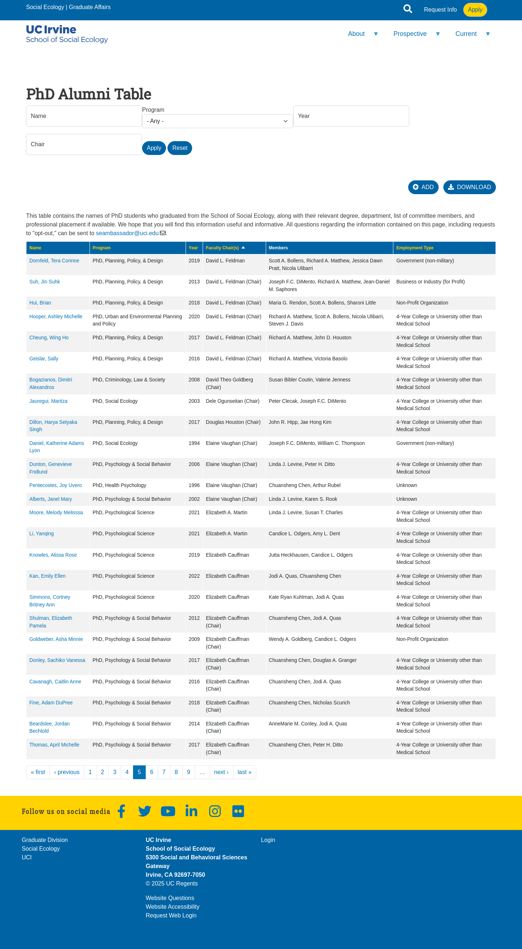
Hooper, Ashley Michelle (55, 316)
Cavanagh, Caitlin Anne (55, 681)
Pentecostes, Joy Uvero (55, 485)
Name (35, 247)
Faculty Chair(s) (226, 247)
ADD (423, 187)
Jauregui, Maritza (48, 401)
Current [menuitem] (468, 37)
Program (153, 110)
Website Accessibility (172, 907)
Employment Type (414, 247)
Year (193, 247)
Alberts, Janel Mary (50, 499)
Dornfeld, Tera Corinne (54, 260)
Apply (475, 10)
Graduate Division (45, 840)
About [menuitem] (359, 37)
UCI (27, 857)
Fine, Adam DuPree (51, 702)
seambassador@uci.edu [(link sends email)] (127, 233)
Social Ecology (45, 7)
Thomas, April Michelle (54, 745)
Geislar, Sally (43, 358)
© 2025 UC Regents (172, 883)
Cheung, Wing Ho (49, 337)
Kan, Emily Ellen (47, 576)
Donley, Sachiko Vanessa (57, 660)
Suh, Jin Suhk (44, 282)
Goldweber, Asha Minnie (56, 639)
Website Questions (170, 898)
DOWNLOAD (469, 187)
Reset (179, 148)
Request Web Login (171, 915)
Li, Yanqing (41, 533)
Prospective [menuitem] (412, 37)
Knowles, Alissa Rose (53, 555)
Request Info (440, 10)
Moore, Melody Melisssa (56, 512)
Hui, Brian (40, 303)
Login (268, 840)
